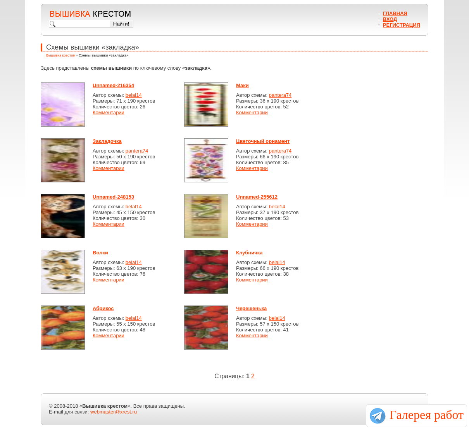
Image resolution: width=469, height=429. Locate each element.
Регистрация (401, 25)
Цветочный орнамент (263, 141)
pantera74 (280, 95)
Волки (100, 253)
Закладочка (107, 141)
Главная (395, 13)
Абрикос (103, 308)
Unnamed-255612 (257, 197)
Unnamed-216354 (113, 85)
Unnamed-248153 (113, 197)
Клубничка (249, 253)
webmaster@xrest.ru (113, 412)
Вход (390, 19)
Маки (242, 85)
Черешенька (251, 308)
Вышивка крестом (61, 55)
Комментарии (108, 112)
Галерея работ (427, 415)
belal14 (134, 95)
